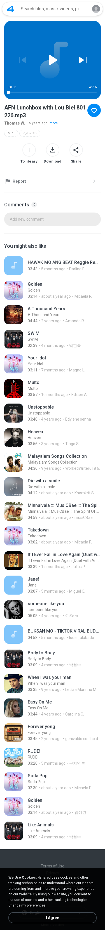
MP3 (11, 133)
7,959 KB (30, 133)
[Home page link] (11, 9)
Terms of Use (52, 866)
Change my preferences (27, 905)
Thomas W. (14, 123)
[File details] (52, 265)
